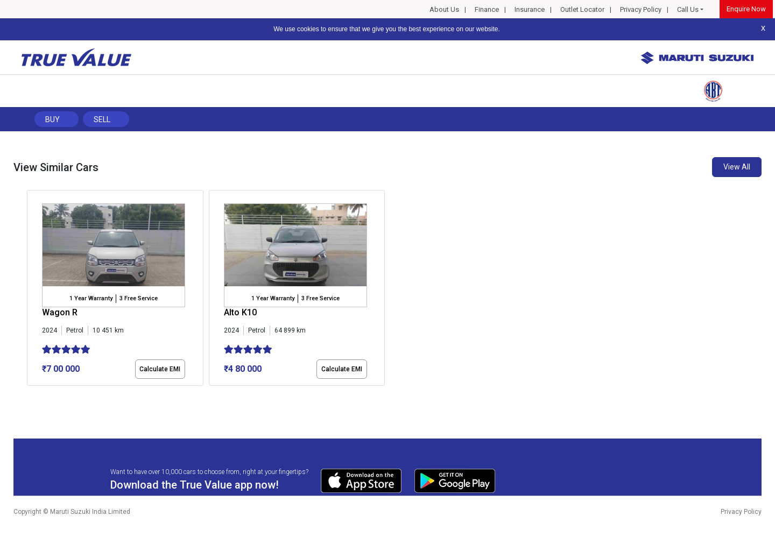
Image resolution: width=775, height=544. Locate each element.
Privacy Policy (640, 9)
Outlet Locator (582, 9)
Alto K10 (240, 312)
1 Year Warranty (90, 298)
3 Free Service (138, 298)
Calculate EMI (159, 369)
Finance (487, 9)
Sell (102, 119)
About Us (444, 9)
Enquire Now (746, 9)
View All (736, 167)
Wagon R (60, 312)
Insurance (530, 9)
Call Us (688, 9)
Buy (52, 119)
